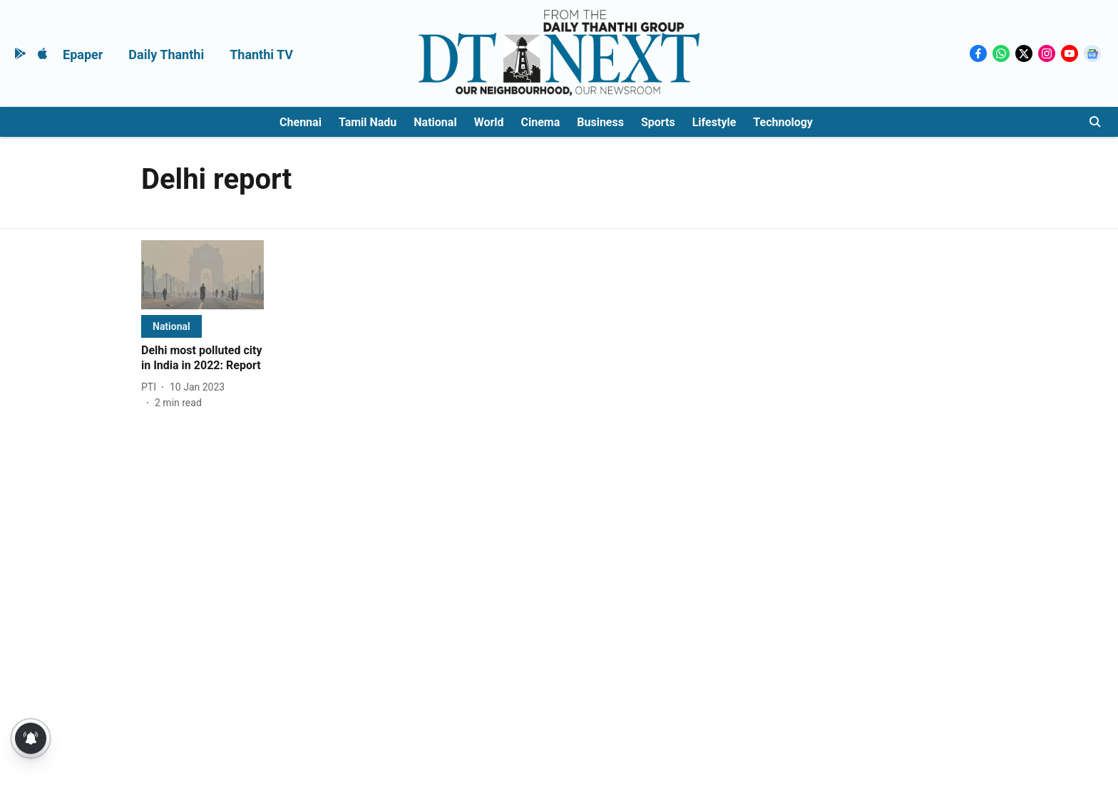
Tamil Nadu (367, 122)
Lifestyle (714, 122)
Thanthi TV (261, 54)
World (489, 122)
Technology (783, 122)
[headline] (202, 358)
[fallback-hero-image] (202, 274)
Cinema (540, 122)
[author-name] (151, 387)
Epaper (83, 54)
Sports (658, 122)
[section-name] (171, 326)
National (435, 122)
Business (600, 122)
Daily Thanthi (166, 54)
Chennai (301, 122)
